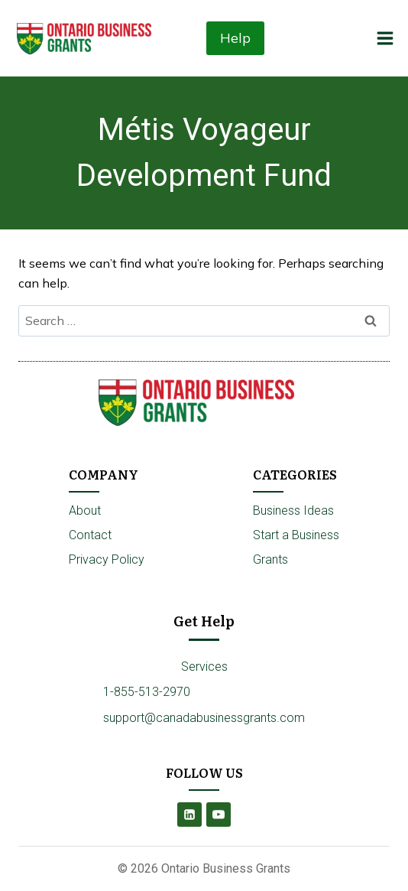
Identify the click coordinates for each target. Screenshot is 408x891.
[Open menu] (384, 37)
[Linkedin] (189, 814)
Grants (270, 559)
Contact (90, 535)
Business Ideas (293, 510)
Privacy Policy (106, 559)
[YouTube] (218, 814)
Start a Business (296, 535)
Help (235, 38)
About (85, 510)
